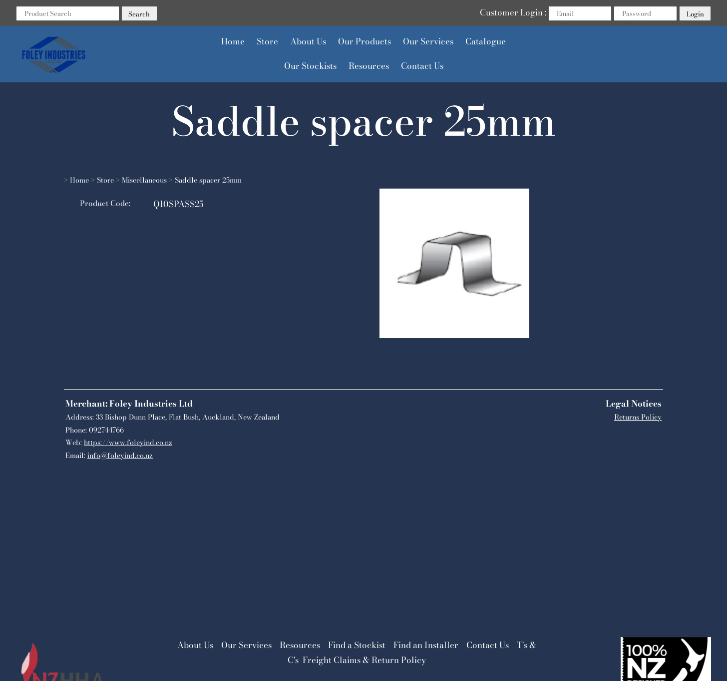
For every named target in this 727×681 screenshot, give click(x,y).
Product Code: (105, 203)
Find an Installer (425, 645)
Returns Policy (638, 417)
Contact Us (422, 65)
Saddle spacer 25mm (208, 180)
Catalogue (485, 41)
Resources (369, 65)
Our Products (364, 41)
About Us (308, 41)
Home (233, 41)
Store (267, 41)
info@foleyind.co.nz (120, 455)
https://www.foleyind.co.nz (128, 442)
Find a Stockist (356, 645)
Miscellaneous (144, 180)
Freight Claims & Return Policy (364, 660)
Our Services (428, 41)
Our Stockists (310, 65)
